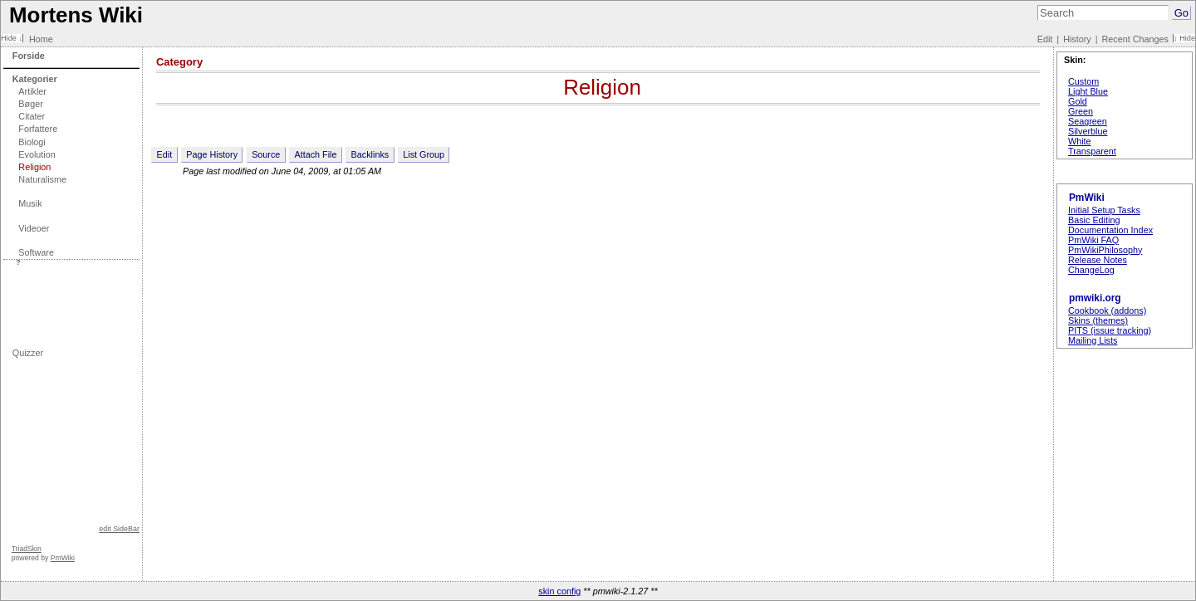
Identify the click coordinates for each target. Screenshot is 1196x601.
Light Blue (1088, 91)
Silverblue (1087, 131)
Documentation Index (1110, 230)
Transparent (1092, 151)
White (1079, 141)
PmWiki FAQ (1093, 240)
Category (179, 62)
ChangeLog (1091, 270)
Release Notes (1097, 260)
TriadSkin (27, 549)
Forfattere (37, 129)
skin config (559, 591)
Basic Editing (1094, 220)
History (1077, 39)
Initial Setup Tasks (1104, 210)
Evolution (36, 154)
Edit (1045, 39)
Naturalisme (42, 179)
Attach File (315, 154)
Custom (1083, 81)
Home (41, 39)
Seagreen (1087, 121)
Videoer (33, 228)
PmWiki (63, 558)
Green (1080, 111)
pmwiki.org (1095, 298)
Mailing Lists (1092, 340)
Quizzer (27, 353)
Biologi (31, 142)
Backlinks (370, 154)
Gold (1077, 101)
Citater (31, 116)
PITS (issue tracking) (1109, 330)
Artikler (32, 91)
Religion (34, 167)
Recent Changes (1135, 39)
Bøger (30, 104)
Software (36, 252)
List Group (423, 154)
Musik (30, 203)
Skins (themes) (1098, 320)
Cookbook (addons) (1107, 310)
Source (266, 154)
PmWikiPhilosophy (1105, 250)
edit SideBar (119, 529)
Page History (212, 154)
